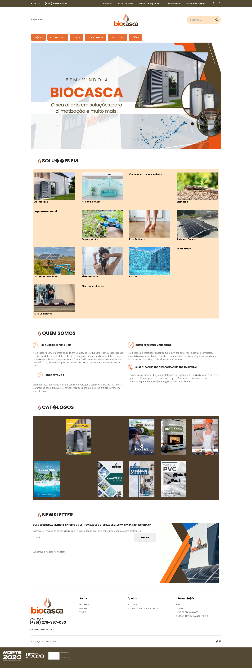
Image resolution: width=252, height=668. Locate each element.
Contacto (117, 37)
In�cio (37, 37)
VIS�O (82, 612)
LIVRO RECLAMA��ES (187, 612)
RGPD (178, 604)
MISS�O (83, 608)
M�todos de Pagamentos (150, 3)
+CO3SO (132, 604)
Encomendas (107, 3)
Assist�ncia (96, 37)
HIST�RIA (84, 604)
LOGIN (135, 37)
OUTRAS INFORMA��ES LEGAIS (192, 616)
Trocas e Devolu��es (196, 3)
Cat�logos (57, 37)
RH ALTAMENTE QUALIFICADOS (143, 608)
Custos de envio (125, 3)
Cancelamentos (173, 3)
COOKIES (180, 608)
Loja (75, 37)
